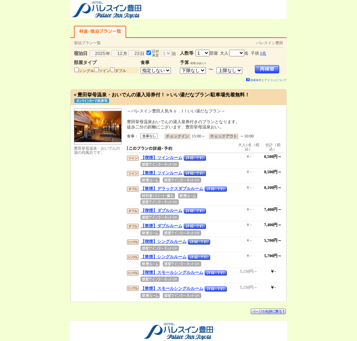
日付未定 (155, 53)
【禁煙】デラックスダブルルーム (171, 188)
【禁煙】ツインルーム (161, 172)
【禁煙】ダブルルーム (161, 225)
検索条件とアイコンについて (266, 80)
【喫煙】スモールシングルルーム (171, 272)
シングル (86, 71)
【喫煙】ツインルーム (161, 157)
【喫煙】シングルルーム (163, 241)
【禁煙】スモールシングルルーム (171, 288)
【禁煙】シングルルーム (163, 256)
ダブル (120, 71)
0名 (263, 53)
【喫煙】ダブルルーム (161, 210)
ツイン (104, 71)
